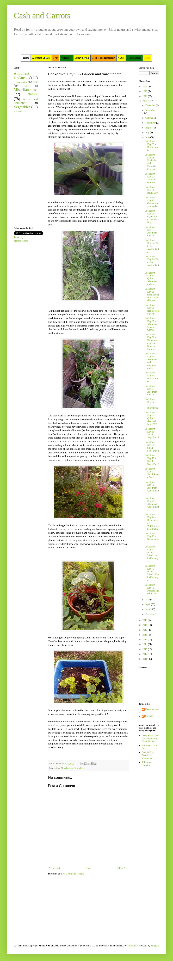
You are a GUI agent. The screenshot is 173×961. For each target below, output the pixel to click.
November (150, 110)
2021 (145, 96)
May (147, 599)
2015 (145, 639)
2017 (145, 630)
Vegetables (79, 768)
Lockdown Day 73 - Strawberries (151, 537)
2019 (145, 620)
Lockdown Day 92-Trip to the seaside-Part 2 (152, 246)
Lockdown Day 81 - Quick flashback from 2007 (151, 418)
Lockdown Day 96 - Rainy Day (151, 190)
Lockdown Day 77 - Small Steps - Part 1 (152, 473)
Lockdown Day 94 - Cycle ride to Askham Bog (151, 217)
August (149, 127)
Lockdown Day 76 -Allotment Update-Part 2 (152, 488)
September (150, 122)
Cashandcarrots (152, 710)
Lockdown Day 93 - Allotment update (151, 231)
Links (26, 86)
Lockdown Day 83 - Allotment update (151, 390)
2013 (145, 649)
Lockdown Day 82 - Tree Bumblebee (151, 403)
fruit (58, 768)
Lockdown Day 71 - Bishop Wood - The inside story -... (152, 573)
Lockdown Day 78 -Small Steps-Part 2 (152, 459)
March (148, 609)
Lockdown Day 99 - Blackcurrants (152, 145)
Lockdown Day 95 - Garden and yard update (152, 201)
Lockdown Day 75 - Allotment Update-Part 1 (152, 504)
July (147, 132)
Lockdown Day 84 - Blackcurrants (152, 377)
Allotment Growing (147, 764)
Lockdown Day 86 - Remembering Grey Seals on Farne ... (151, 341)
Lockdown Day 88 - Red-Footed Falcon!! (152, 309)
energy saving (20, 82)
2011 (145, 659)
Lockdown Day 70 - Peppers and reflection (152, 589)
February (150, 614)
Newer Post (54, 868)
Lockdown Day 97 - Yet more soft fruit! (150, 178)
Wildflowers (18, 111)
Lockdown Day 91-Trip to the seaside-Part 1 (152, 262)
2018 (145, 625)
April (148, 604)
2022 (145, 91)
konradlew (132, 945)
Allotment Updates (21, 75)
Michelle (149, 716)
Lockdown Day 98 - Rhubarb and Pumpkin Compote (150, 161)
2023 (145, 86)
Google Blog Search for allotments (148, 755)
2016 (145, 634)
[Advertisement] (24, 169)
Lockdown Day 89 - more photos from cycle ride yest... (152, 295)
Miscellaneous (67, 768)
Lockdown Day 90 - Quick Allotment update (151, 279)
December (150, 105)
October (149, 118)
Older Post (123, 868)
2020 (145, 101)
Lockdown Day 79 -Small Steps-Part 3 (152, 446)
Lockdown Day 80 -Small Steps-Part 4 (152, 433)
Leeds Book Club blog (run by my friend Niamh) (150, 738)
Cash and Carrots (42, 15)
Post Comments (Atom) (72, 873)
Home (89, 868)
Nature (32, 94)
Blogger (154, 945)
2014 (145, 644)
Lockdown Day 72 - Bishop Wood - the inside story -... (151, 553)
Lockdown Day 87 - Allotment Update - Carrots (151, 324)
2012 (145, 654)
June (147, 137)
